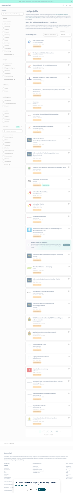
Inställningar (32, 489)
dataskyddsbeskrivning (21, 485)
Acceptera (41, 489)
